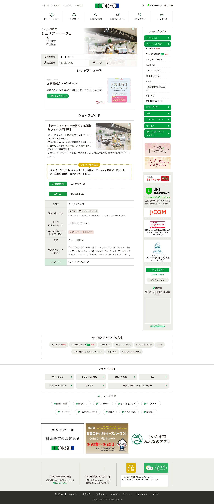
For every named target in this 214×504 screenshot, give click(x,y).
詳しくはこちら (157, 279)
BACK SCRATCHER (154, 101)
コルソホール (161, 19)
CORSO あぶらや (153, 76)
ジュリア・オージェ (154, 59)
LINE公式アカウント (155, 5)
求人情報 (86, 494)
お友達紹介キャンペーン (62, 83)
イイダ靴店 (150, 95)
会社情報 (72, 494)
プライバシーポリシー (119, 494)
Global (168, 5)
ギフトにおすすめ (128, 404)
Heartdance (153, 49)
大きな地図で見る (157, 326)
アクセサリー (104, 404)
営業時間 (57, 5)
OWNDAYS (150, 65)
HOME (46, 5)
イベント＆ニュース (52, 19)
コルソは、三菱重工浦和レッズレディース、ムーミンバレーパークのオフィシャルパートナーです (140, 478)
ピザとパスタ (130, 412)
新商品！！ (83, 404)
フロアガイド (74, 19)
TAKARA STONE (157, 54)
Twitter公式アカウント (108, 468)
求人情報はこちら (156, 468)
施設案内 (59, 494)
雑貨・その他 (121, 377)
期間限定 (150, 412)
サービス (89, 385)
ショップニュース (117, 19)
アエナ (148, 81)
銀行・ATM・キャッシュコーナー (137, 385)
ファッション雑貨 (89, 377)
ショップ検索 (96, 19)
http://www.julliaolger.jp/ (77, 262)
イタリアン (65, 412)
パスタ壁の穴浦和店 (88, 412)
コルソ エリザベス (153, 70)
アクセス (69, 5)
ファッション (58, 377)
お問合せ (100, 494)
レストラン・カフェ (57, 385)
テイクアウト (152, 404)
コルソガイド (139, 19)
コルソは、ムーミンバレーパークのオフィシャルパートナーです (157, 251)
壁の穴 (111, 412)
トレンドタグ (108, 396)
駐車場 (80, 5)
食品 (152, 377)
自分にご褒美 (62, 404)
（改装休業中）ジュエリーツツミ (157, 88)
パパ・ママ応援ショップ (131, 468)
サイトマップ (141, 494)
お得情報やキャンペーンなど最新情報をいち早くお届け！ (157, 199)
